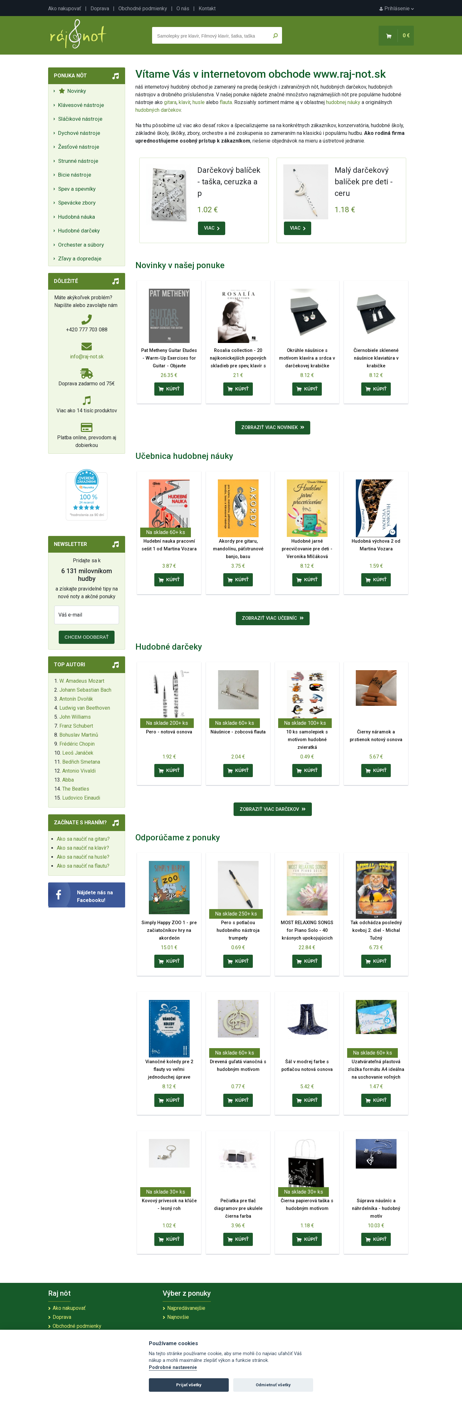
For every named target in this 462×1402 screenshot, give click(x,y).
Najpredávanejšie (186, 1308)
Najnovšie (178, 1317)
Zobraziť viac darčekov (273, 809)
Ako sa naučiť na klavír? (83, 848)
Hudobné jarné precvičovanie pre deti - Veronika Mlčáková (307, 549)
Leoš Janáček (77, 753)
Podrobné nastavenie (173, 1367)
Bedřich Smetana (81, 762)
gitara (170, 102)
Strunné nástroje (78, 161)
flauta (226, 102)
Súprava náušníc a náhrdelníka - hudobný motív (376, 1208)
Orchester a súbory (81, 244)
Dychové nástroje (79, 133)
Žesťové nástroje (78, 147)
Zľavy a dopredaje (79, 258)
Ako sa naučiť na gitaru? (83, 839)
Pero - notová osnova (169, 732)
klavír (184, 102)
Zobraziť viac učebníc (273, 618)
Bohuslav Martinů (78, 735)
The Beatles (75, 789)
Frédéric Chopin (77, 744)
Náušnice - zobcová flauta (238, 732)
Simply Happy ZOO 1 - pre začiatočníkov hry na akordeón (169, 930)
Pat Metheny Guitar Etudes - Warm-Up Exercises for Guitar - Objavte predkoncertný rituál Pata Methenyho (169, 366)
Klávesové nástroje (81, 105)
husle (199, 102)
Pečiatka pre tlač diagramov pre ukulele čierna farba (238, 1208)
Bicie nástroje (74, 174)
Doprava (99, 8)
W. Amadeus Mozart (81, 681)
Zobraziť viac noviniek (272, 427)
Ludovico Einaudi (81, 798)
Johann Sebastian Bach (85, 690)
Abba (68, 780)
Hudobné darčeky (79, 230)
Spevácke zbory (77, 202)
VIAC (211, 228)
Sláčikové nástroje (80, 119)
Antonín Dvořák (76, 699)
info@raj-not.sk (87, 357)
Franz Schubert (76, 726)
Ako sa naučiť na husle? (83, 857)
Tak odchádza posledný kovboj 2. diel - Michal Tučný (376, 930)
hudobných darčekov (158, 110)
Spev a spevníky (77, 189)
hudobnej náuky (343, 102)
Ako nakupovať (64, 8)
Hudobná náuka (76, 217)
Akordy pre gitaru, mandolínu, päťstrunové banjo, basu (238, 549)
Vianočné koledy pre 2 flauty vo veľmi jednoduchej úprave (169, 1069)
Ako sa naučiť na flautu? (83, 866)
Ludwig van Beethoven (84, 708)
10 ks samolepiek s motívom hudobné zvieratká (307, 739)
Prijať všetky (188, 1384)
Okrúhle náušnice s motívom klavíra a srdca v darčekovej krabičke (307, 358)
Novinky (72, 91)
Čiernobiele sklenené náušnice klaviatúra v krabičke (376, 358)
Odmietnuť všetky (273, 1384)
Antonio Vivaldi (79, 771)
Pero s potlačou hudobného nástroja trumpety (238, 930)
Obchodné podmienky (142, 8)
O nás (182, 8)
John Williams (75, 717)
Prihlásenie (396, 8)
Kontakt (207, 8)
